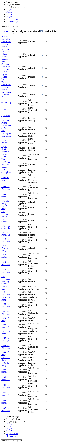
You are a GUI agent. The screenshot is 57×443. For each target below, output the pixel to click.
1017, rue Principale (5, 271)
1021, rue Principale (5, 313)
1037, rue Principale (5, 409)
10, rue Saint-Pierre (4, 156)
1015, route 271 (5, 255)
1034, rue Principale (5, 386)
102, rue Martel (4, 288)
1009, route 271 (5, 195)
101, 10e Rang (5, 202)
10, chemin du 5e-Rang (6, 128)
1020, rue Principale (5, 305)
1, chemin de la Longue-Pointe (5, 119)
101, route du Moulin (5, 227)
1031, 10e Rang (5, 358)
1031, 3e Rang (5, 364)
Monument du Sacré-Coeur (6, 94)
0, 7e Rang (6, 102)
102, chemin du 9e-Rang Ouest (5, 280)
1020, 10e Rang (5, 298)
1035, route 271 (5, 394)
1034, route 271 (5, 378)
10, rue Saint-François (5, 149)
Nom (6, 31)
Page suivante (12, 19)
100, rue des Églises (6, 171)
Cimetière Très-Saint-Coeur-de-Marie (6, 68)
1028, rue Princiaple (5, 339)
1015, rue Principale (5, 263)
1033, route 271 (5, 370)
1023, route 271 (5, 326)
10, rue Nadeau (4, 141)
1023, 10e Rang (5, 319)
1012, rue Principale (5, 240)
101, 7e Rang (4, 207)
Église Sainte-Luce (4, 76)
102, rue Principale (5, 293)
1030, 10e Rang (5, 353)
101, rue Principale (5, 233)
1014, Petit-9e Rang (4, 247)
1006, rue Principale (5, 187)
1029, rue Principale (5, 346)
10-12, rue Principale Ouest (5, 164)
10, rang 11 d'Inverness (6, 134)
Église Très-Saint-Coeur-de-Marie (6, 85)
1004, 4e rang (5, 178)
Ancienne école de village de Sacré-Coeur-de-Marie (5, 55)
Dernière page (12, 21)
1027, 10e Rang (5, 332)
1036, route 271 (5, 401)
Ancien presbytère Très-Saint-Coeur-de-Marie (6, 41)
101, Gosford (4, 220)
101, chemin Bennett (4, 213)
